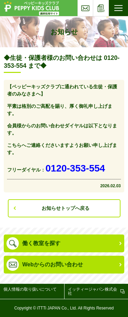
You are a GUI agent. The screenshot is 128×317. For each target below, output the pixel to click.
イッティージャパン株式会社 (92, 291)
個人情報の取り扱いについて (30, 289)
